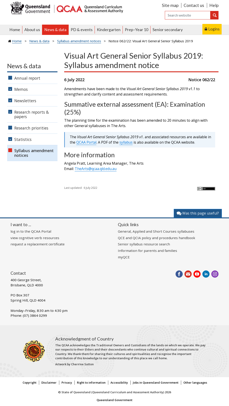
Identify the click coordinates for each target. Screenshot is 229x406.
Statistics (23, 139)
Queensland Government (114, 400)
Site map (170, 5)
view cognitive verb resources (35, 238)
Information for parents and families (147, 250)
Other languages (195, 382)
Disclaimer (49, 382)
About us (32, 29)
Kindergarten (109, 29)
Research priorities (31, 128)
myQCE (124, 257)
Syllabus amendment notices (79, 41)
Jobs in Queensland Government (155, 382)
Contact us (194, 5)
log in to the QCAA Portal (31, 231)
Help (213, 5)
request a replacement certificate (38, 244)
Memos (21, 89)
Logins (214, 29)
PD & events (82, 29)
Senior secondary (168, 29)
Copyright (29, 382)
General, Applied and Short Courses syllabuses (156, 231)
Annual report (27, 78)
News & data (55, 29)
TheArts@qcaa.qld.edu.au (96, 168)
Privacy (66, 382)
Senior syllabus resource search (144, 244)
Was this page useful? (198, 213)
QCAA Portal (86, 142)
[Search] (187, 15)
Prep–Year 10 (136, 29)
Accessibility (119, 382)
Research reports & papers (31, 114)
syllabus (126, 142)
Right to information (91, 382)
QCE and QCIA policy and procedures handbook (156, 238)
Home (14, 29)
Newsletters (25, 100)
